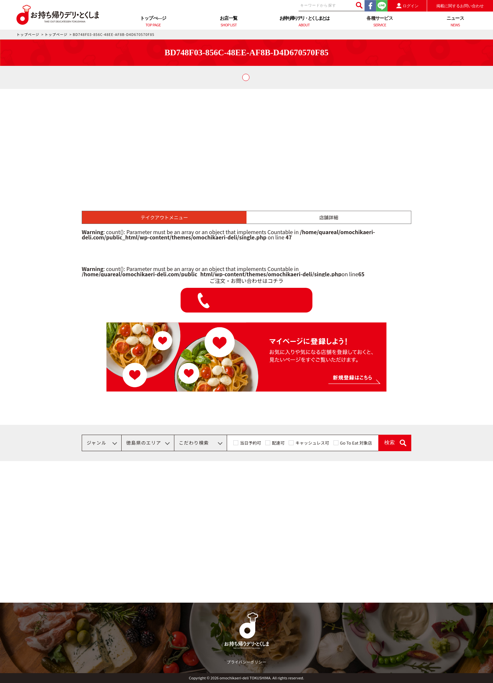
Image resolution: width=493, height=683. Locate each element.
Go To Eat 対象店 (356, 443)
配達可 (278, 443)
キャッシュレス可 (312, 443)
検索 (389, 442)
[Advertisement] (246, 138)
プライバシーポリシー (246, 662)
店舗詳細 (328, 217)
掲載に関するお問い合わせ (460, 6)
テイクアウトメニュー (164, 217)
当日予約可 (250, 443)
